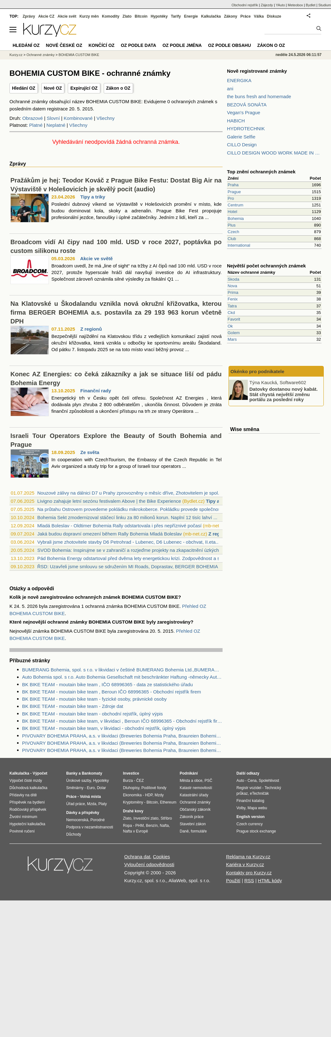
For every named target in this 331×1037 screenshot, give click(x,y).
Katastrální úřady (194, 795)
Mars (232, 339)
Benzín (152, 825)
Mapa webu (257, 808)
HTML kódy (270, 880)
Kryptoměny (133, 802)
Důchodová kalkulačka (28, 788)
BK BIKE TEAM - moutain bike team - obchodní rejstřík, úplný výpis (92, 713)
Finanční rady (95, 390)
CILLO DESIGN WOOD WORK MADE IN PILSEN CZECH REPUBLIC (274, 152)
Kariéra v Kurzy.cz (245, 864)
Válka (259, 16)
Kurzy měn (89, 16)
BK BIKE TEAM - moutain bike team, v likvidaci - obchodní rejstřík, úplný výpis (104, 728)
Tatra (232, 306)
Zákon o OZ (118, 88)
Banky (72, 773)
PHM (139, 825)
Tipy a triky (92, 196)
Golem (234, 332)
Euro (91, 788)
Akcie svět (67, 16)
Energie (191, 16)
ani (230, 88)
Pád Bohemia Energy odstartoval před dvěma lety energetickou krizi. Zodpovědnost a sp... (131, 558)
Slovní (53, 118)
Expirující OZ (83, 88)
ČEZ (140, 780)
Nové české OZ (64, 45)
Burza (128, 780)
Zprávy (29, 16)
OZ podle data (138, 45)
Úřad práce (75, 804)
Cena (252, 780)
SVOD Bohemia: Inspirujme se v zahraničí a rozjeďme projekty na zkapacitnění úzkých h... (132, 550)
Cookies (161, 856)
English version (250, 817)
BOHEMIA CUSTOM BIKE (79, 55)
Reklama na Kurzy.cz (248, 856)
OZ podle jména (181, 45)
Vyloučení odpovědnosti (149, 864)
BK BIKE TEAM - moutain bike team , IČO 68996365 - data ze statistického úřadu (107, 684)
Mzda (91, 804)
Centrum (235, 205)
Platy (102, 804)
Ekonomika (132, 795)
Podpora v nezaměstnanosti (89, 827)
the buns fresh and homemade (259, 96)
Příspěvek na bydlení (27, 802)
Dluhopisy (131, 788)
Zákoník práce (192, 817)
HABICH (236, 120)
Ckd (231, 312)
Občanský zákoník (195, 809)
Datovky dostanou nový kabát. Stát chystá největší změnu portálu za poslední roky (283, 394)
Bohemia (236, 218)
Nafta (164, 825)
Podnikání (189, 773)
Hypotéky (159, 16)
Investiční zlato (145, 818)
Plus (231, 225)
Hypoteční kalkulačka (27, 824)
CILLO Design (242, 144)
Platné (36, 125)
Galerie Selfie (241, 136)
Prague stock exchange (256, 831)
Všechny (105, 118)
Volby (240, 808)
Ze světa (89, 452)
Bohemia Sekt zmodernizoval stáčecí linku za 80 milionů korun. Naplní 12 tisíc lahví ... (127, 517)
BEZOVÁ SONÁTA (247, 104)
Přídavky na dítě (23, 795)
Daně (184, 831)
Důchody (73, 834)
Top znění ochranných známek (261, 171)
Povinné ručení (22, 831)
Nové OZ (53, 88)
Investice (131, 773)
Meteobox (295, 5)
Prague (234, 191)
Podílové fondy (153, 788)
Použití (233, 880)
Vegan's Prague (243, 112)
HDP (149, 795)
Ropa (127, 825)
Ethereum (168, 802)
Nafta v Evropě (135, 831)
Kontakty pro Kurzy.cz (249, 872)
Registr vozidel (248, 788)
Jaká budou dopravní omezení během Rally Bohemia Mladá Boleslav (109, 533)
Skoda (233, 279)
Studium (324, 5)
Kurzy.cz (15, 55)
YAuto (280, 5)
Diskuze (274, 16)
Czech (233, 231)
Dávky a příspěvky (82, 812)
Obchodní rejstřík (245, 5)
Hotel (232, 211)
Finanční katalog (250, 801)
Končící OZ (101, 45)
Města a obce (191, 780)
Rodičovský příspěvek (27, 809)
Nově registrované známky (257, 71)
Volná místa (90, 796)
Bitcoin (141, 16)
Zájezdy (267, 5)
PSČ (208, 780)
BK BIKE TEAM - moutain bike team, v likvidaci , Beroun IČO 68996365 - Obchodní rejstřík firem (122, 721)
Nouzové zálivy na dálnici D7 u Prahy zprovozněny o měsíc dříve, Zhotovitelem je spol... (129, 493)
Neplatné (55, 125)
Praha (233, 184)
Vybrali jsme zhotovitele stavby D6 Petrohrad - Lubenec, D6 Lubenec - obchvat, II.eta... (128, 542)
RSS (249, 880)
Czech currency (249, 824)
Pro (231, 198)
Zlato (127, 16)
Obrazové (32, 118)
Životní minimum (23, 817)
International (239, 245)
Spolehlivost (269, 780)
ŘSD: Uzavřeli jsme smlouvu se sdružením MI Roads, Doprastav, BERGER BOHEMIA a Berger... (139, 566)
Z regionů (91, 329)
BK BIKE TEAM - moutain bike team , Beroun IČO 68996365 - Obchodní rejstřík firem (111, 691)
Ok (230, 326)
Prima (233, 292)
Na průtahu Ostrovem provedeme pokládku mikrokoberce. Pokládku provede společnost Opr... (136, 509)
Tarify (176, 16)
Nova (232, 285)
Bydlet (311, 5)
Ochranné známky (40, 55)
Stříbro (166, 818)
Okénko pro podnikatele (257, 371)
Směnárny (75, 788)
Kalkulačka (211, 16)
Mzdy (159, 795)
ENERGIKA (239, 80)
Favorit (234, 319)
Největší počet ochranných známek (266, 265)
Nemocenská (77, 820)
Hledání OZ (23, 88)
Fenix (233, 299)
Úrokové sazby (78, 780)
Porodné (97, 820)
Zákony (230, 16)
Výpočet (39, 773)
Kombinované (78, 118)
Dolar (101, 788)
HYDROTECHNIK (246, 128)
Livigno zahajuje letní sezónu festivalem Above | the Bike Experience (109, 501)
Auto (240, 780)
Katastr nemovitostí (196, 788)
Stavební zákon (193, 824)
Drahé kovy (133, 811)
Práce (246, 16)
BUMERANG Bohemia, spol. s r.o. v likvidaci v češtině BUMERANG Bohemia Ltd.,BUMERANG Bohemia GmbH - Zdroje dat (122, 669)
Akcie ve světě (96, 258)
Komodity (110, 16)
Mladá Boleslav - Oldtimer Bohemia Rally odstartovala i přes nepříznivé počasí (119, 525)
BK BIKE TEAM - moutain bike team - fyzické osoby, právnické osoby (94, 699)
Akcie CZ (46, 16)
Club (232, 238)
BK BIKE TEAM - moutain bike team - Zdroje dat (72, 706)
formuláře (199, 831)
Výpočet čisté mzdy (25, 780)
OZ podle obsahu (229, 45)
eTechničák (259, 793)
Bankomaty (92, 773)
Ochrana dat (137, 856)
